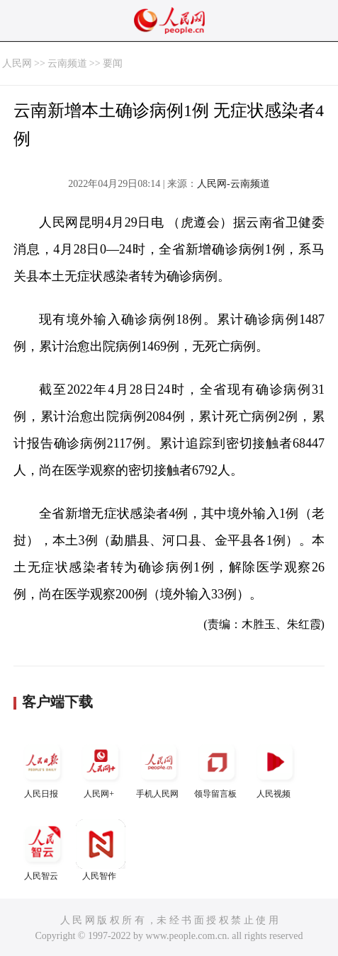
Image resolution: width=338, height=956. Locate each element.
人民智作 (100, 850)
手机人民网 (159, 768)
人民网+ (100, 768)
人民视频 (275, 768)
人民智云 (42, 850)
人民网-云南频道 (233, 183)
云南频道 (67, 63)
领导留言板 (217, 768)
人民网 (17, 63)
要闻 (113, 63)
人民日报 (42, 768)
